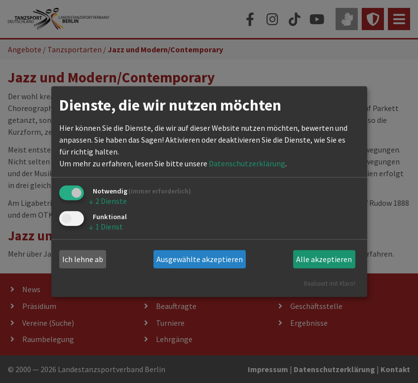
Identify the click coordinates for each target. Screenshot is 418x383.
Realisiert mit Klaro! (329, 283)
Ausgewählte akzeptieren (199, 259)
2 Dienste (108, 201)
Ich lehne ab (82, 259)
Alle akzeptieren (324, 259)
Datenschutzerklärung (247, 163)
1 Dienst (106, 226)
